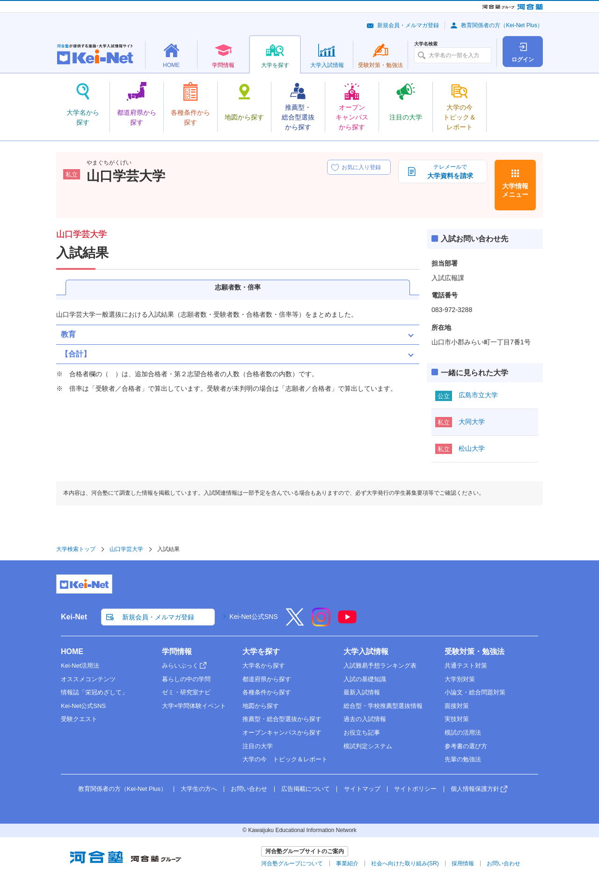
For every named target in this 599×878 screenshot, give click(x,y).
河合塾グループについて (292, 863)
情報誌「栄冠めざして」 (94, 692)
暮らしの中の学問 (186, 679)
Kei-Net (74, 617)
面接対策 (457, 705)
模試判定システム (367, 746)
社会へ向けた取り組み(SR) (405, 863)
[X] (294, 623)
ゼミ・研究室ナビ (186, 692)
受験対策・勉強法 (474, 651)
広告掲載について (305, 788)
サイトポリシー (415, 788)
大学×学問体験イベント (194, 705)
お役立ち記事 (361, 732)
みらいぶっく (180, 665)
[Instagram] (321, 623)
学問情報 (177, 651)
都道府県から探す (266, 679)
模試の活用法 (463, 732)
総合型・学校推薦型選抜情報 (383, 705)
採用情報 (463, 863)
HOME (72, 651)
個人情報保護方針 (475, 788)
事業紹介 (347, 863)
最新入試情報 (361, 692)
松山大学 (472, 448)
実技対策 (457, 718)
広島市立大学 (478, 395)
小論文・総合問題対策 (475, 692)
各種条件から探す (266, 692)
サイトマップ (362, 788)
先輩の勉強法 (463, 759)
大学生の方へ (199, 788)
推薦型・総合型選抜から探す (281, 718)
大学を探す (261, 651)
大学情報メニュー (515, 190)
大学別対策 (460, 679)
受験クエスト (79, 718)
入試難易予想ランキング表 (379, 665)
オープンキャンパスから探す (281, 732)
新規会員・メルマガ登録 (408, 25)
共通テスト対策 (466, 665)
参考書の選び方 (466, 746)
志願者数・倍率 (238, 287)
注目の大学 (257, 746)
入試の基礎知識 (364, 679)
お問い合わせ (249, 788)
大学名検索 (426, 44)
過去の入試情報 (364, 718)
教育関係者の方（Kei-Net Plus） (502, 25)
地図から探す (260, 705)
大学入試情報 (365, 651)
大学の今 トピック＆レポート (285, 759)
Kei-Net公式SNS (253, 616)
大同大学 (472, 421)
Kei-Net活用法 (80, 665)
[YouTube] (347, 623)
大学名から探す (263, 665)
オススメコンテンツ (88, 679)
